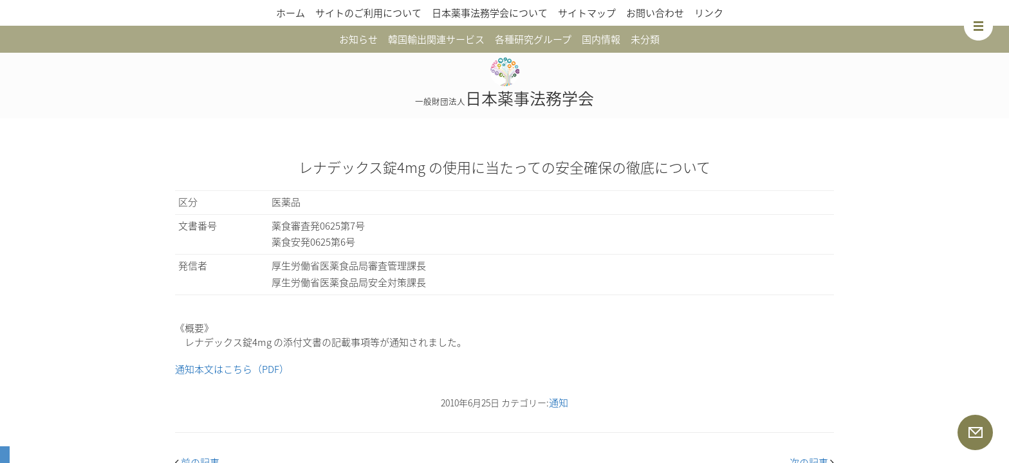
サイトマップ (587, 13)
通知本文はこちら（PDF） (232, 369)
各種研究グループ (533, 39)
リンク (708, 13)
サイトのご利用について (368, 13)
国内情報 (601, 39)
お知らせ (358, 39)
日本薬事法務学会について (490, 13)
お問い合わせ (655, 13)
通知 (558, 402)
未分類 (645, 39)
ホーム (290, 13)
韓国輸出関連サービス (436, 39)
